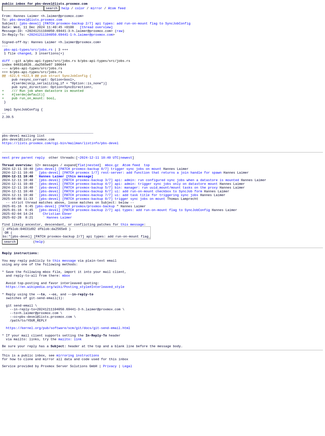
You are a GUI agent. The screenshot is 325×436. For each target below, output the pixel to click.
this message (132, 266)
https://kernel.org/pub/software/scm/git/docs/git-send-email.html (68, 388)
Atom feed (124, 9)
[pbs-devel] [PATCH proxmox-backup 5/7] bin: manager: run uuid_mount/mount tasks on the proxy (128, 222)
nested (93, 195)
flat (81, 195)
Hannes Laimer (59, 258)
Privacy (110, 432)
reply (40, 186)
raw (119, 36)
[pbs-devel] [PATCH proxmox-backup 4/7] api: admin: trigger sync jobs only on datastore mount (128, 218)
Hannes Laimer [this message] (66, 209)
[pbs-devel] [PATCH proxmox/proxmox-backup (75, 245)
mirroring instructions (77, 419)
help (73, 9)
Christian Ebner (57, 254)
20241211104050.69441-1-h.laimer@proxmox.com (71, 40)
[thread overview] (96, 31)
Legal (127, 432)
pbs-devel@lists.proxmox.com (36, 22)
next (6, 186)
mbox (66, 325)
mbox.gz (112, 195)
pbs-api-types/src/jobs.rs (28, 58)
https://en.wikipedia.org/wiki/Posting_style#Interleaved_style (65, 339)
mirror (104, 9)
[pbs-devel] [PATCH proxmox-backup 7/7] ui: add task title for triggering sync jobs (118, 231)
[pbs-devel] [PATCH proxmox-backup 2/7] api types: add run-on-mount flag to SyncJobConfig (104, 27)
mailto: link (70, 402)
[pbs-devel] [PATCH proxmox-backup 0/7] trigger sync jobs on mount (98, 200)
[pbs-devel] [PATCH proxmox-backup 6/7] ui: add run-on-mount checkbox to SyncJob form (120, 227)
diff (6, 72)
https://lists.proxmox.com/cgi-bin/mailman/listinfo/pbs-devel (60, 170)
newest (126, 186)
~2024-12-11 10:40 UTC (98, 186)
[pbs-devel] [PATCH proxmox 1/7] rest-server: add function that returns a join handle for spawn (130, 204)
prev (15, 186)
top (146, 195)
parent (27, 186)
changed (24, 63)
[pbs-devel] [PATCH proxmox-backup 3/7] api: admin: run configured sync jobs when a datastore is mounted (139, 213)
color (87, 9)
